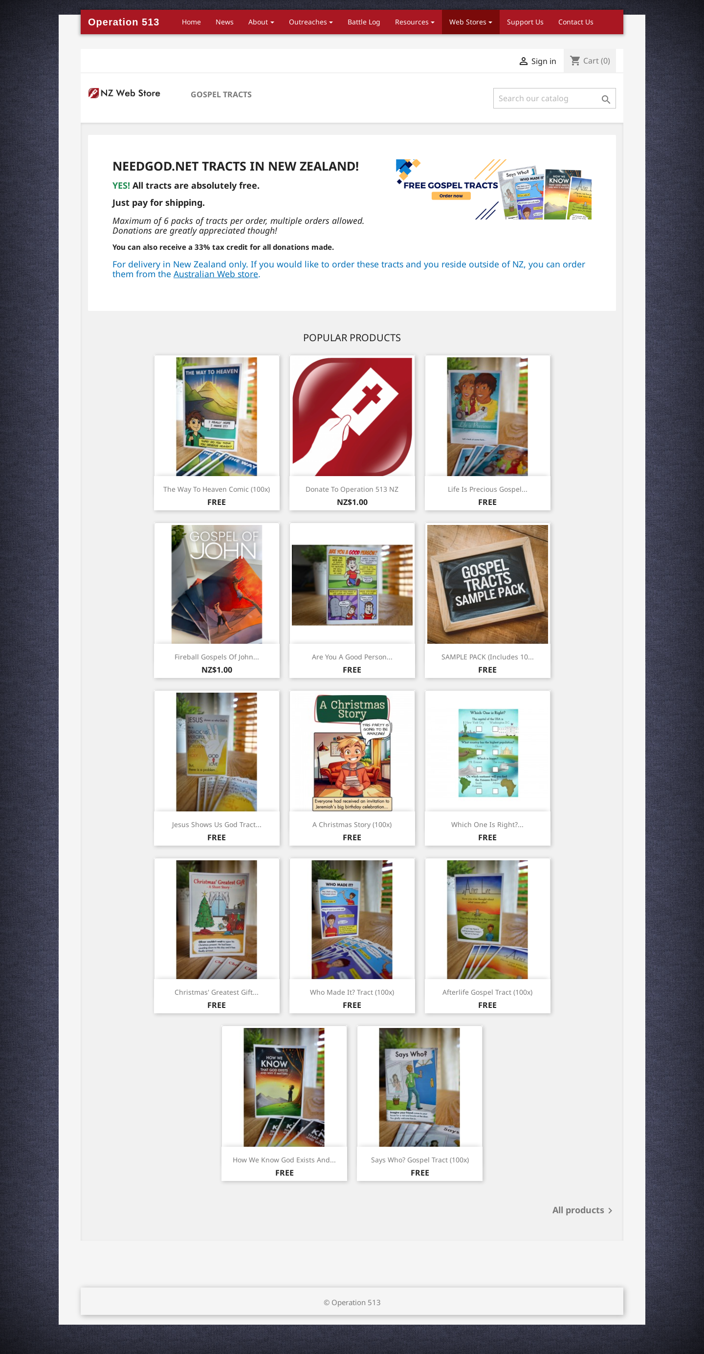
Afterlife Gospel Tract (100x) (487, 992)
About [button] (258, 21)
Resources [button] (412, 21)
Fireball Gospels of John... (217, 656)
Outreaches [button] (308, 21)
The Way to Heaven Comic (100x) (216, 489)
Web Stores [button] (467, 21)
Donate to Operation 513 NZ (352, 489)
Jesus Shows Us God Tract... (217, 824)
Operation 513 (123, 22)
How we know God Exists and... (284, 1159)
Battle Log (364, 21)
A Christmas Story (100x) (352, 824)
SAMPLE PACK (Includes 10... (487, 656)
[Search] (554, 98)
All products (584, 1211)
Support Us (525, 21)
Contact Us (576, 21)
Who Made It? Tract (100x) (352, 992)
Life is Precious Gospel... (488, 489)
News (225, 21)
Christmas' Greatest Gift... (217, 992)
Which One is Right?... (487, 824)
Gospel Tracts (221, 94)
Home (191, 21)
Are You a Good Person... (352, 656)
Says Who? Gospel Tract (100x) (420, 1159)
